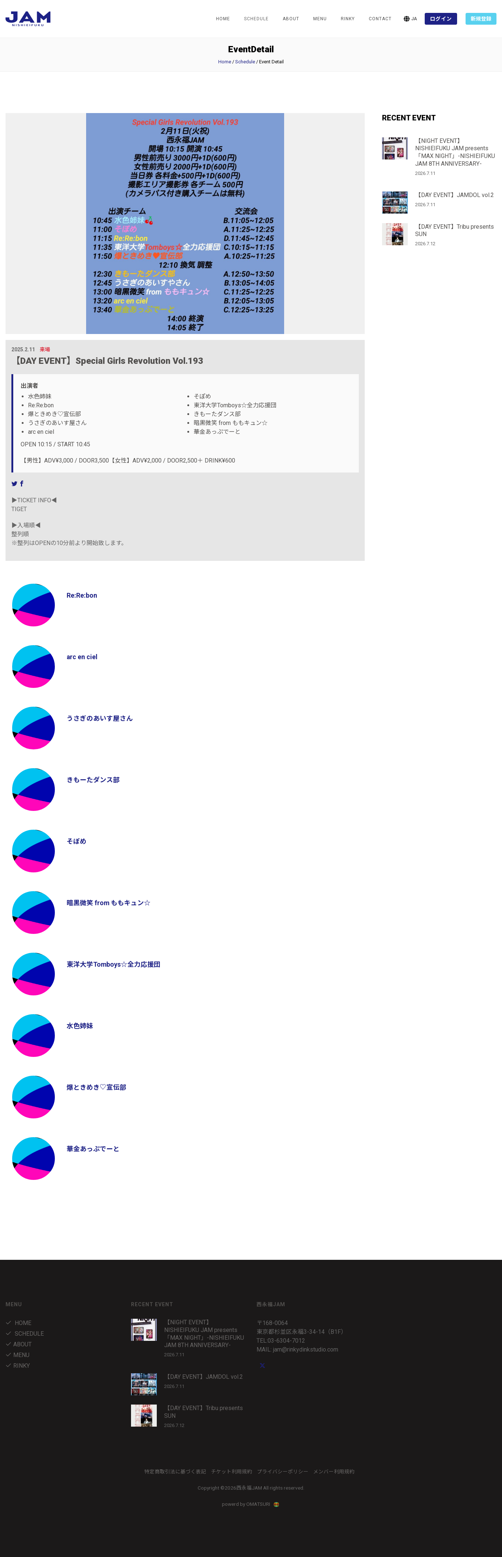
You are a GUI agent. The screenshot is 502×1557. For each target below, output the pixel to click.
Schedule (245, 61)
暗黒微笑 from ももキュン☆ (109, 903)
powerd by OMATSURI (251, 1504)
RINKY (348, 18)
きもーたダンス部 (93, 780)
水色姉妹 (80, 1026)
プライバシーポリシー (282, 1472)
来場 (45, 349)
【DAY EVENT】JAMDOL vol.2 (454, 194)
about (291, 18)
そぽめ (76, 841)
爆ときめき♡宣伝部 (96, 1087)
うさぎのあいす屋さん (100, 718)
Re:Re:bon (82, 595)
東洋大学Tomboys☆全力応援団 (114, 964)
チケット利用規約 (231, 1472)
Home (223, 18)
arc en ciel (82, 657)
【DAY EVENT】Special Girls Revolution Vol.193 (107, 361)
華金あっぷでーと (93, 1149)
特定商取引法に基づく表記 (175, 1472)
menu (320, 18)
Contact (380, 18)
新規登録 (481, 19)
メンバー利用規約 (333, 1472)
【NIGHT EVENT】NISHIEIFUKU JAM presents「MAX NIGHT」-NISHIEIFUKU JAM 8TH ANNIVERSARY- (455, 152)
